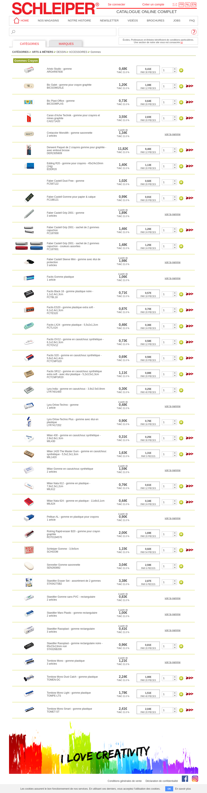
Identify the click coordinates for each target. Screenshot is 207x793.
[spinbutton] (167, 70)
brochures (155, 20)
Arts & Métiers (42, 52)
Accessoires (78, 52)
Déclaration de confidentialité (161, 781)
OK (169, 789)
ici (182, 42)
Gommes (95, 52)
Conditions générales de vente (125, 781)
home (20, 20)
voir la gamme (172, 134)
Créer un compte (153, 4)
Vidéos (133, 20)
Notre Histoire (79, 20)
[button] (175, 69)
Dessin (61, 52)
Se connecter (116, 4)
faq (192, 20)
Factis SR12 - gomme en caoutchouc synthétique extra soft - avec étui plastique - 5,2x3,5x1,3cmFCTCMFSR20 (74, 374)
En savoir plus (183, 788)
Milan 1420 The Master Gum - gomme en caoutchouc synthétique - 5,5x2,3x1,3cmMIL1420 (76, 454)
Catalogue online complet (147, 11)
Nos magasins (48, 20)
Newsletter (109, 20)
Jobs (176, 20)
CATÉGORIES (29, 43)
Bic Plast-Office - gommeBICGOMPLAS (61, 102)
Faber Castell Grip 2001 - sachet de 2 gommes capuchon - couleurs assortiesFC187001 (73, 246)
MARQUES (66, 43)
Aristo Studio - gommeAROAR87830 (59, 70)
